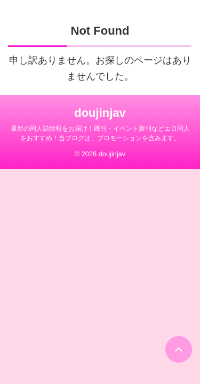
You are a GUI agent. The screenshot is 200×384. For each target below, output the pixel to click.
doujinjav (100, 112)
